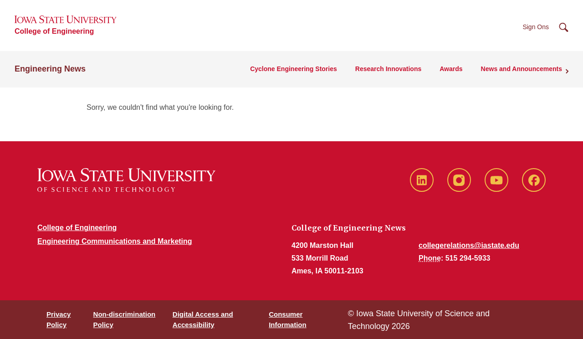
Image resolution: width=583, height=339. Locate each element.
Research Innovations (388, 68)
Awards (451, 68)
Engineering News (50, 68)
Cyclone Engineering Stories (293, 68)
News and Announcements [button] (521, 68)
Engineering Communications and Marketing (114, 241)
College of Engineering (54, 31)
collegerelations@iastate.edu (469, 245)
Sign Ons (535, 27)
